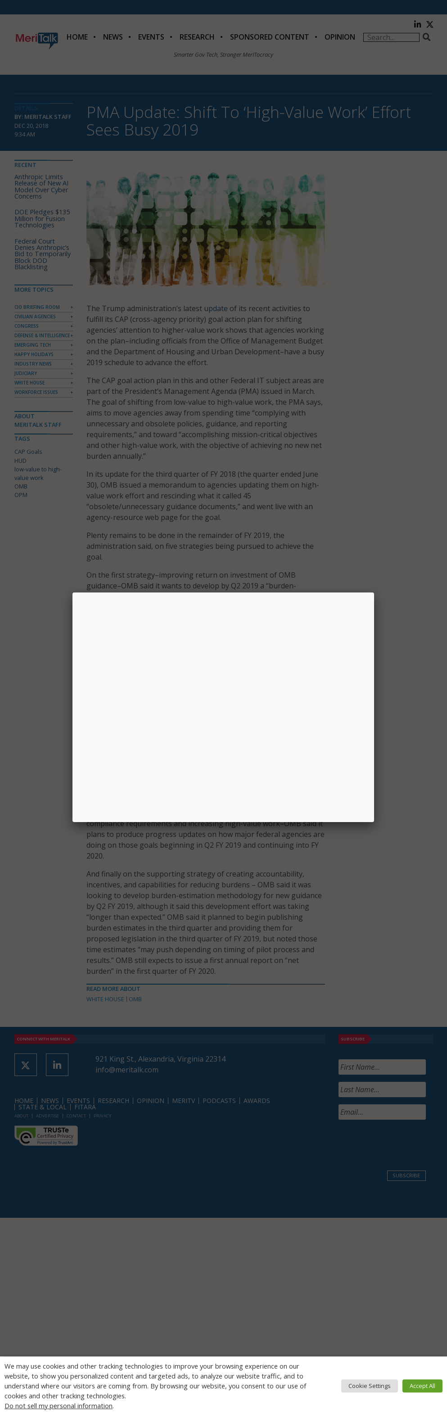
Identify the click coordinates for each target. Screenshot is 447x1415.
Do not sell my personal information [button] (59, 1405)
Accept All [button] (422, 1386)
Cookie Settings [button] (369, 1386)
